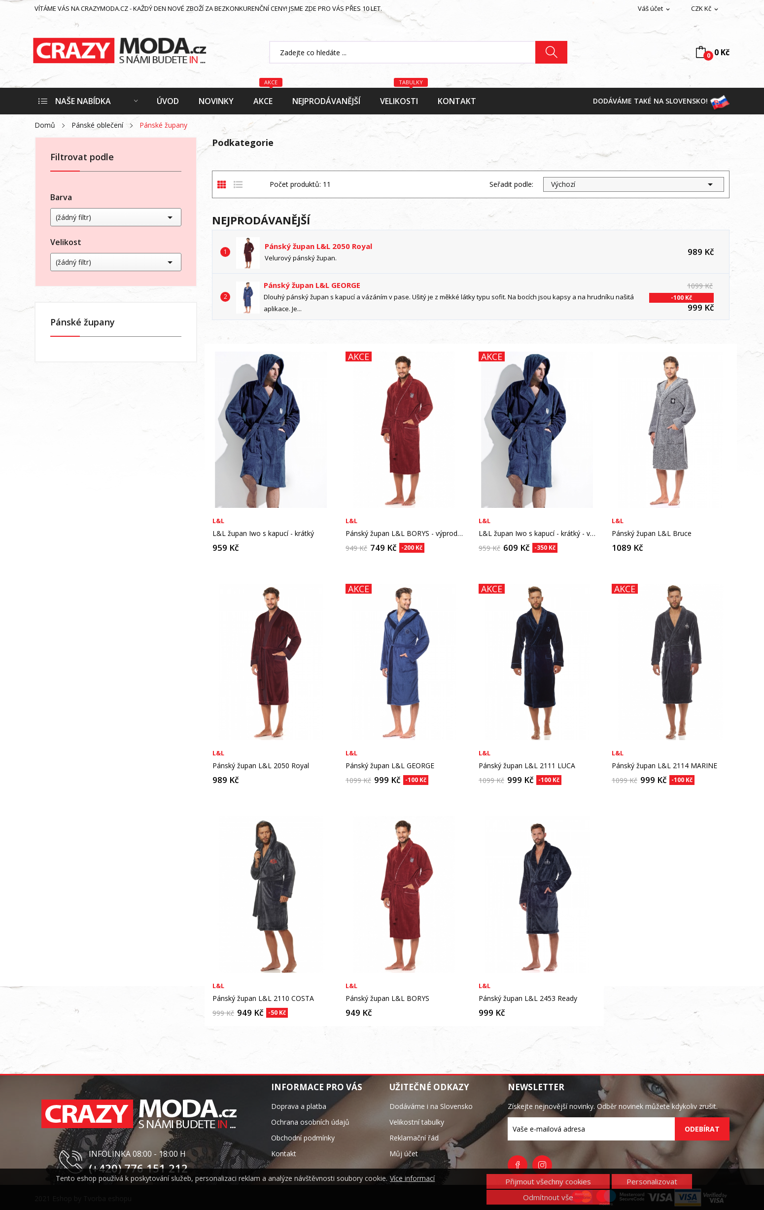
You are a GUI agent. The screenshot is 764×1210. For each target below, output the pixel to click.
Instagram (542, 1165)
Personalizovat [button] (651, 1181)
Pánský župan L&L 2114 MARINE (664, 765)
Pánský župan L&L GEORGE (312, 285)
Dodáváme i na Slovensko (431, 1106)
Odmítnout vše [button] (548, 1197)
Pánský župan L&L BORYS (387, 998)
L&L (218, 521)
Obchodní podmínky (303, 1137)
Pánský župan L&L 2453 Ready (528, 998)
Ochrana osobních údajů (310, 1122)
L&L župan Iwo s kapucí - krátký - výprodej (537, 533)
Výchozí (633, 184)
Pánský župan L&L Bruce (652, 533)
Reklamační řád (414, 1137)
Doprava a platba (298, 1106)
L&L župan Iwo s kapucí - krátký (263, 533)
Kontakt (283, 1153)
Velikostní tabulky (416, 1122)
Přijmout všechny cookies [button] (548, 1181)
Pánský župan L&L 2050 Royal (318, 246)
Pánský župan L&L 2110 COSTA (263, 998)
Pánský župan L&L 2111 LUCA (527, 765)
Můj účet (403, 1153)
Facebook (517, 1165)
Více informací (412, 1178)
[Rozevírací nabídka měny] (705, 9)
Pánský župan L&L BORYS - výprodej (404, 533)
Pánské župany (82, 323)
